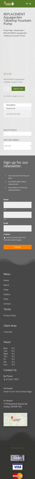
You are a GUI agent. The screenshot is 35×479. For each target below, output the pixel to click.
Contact (7, 303)
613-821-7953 (11, 379)
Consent (8, 234)
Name (7, 200)
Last (5, 219)
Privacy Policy (10, 315)
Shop (6, 289)
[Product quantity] (6, 88)
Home (6, 280)
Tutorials (8, 332)
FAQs (6, 299)
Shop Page (8, 30)
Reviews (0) (10, 108)
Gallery (7, 294)
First (5, 209)
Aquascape (18, 30)
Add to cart (18, 88)
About (6, 285)
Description (10, 105)
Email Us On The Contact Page (18, 391)
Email (7, 223)
